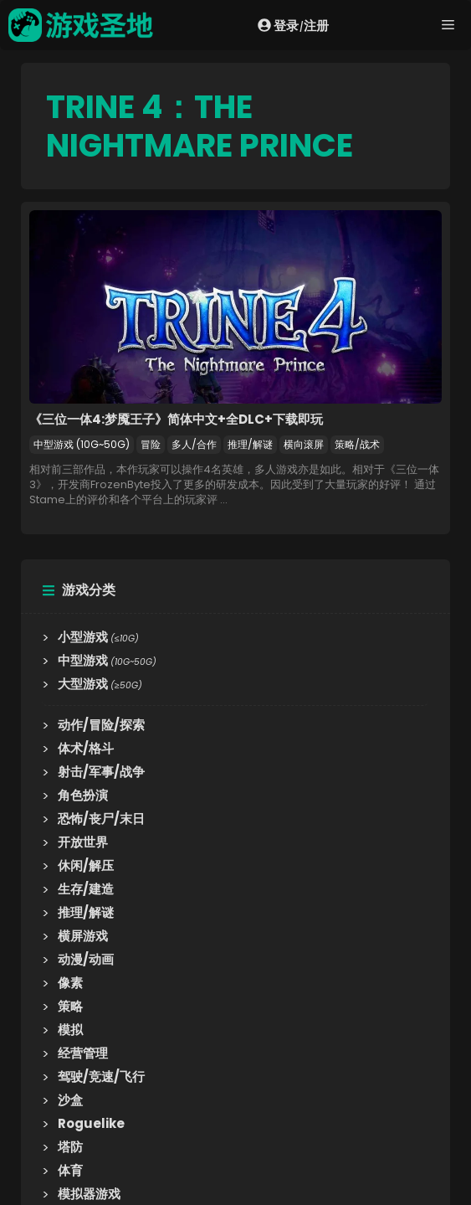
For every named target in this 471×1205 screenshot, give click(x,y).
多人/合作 (194, 444)
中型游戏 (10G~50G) (81, 444)
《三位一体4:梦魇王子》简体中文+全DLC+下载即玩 (176, 419)
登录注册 (293, 25)
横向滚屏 (304, 444)
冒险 (151, 444)
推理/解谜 (250, 444)
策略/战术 (357, 444)
